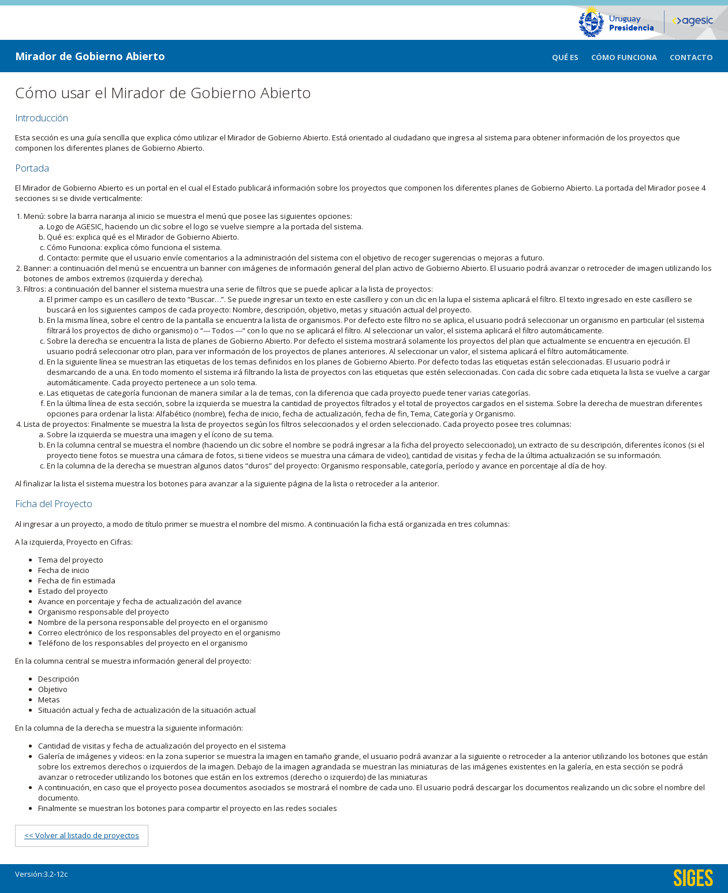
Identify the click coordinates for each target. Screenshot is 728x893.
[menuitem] (571, 56)
